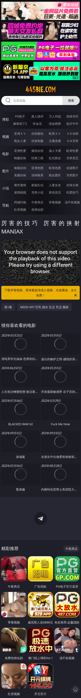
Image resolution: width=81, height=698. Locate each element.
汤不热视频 (72, 202)
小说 (5, 188)
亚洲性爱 (20, 151)
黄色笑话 (55, 192)
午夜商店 (37, 202)
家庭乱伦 (37, 185)
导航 (5, 205)
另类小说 (37, 192)
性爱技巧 (72, 192)
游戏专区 (72, 116)
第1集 (8, 307)
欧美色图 (55, 168)
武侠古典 (72, 185)
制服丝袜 (20, 158)
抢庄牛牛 (72, 124)
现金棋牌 (55, 124)
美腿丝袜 (20, 175)
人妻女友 (55, 185)
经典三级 (37, 158)
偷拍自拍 (37, 151)
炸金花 (37, 124)
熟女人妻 (20, 141)
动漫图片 (72, 168)
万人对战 (55, 116)
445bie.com (40, 89)
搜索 (71, 100)
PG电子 (20, 116)
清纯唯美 (37, 175)
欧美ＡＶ (55, 133)
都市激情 (20, 185)
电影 (5, 153)
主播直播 (55, 141)
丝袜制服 (37, 141)
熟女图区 (55, 175)
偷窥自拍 (20, 168)
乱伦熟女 (55, 158)
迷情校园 (20, 192)
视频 (5, 136)
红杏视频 (20, 209)
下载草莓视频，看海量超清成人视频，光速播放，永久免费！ (41, 293)
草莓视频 (55, 202)
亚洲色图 (37, 168)
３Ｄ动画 (72, 133)
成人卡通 (55, 151)
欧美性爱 (72, 151)
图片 (5, 171)
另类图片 (72, 175)
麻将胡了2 (20, 124)
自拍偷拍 (37, 133)
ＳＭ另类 (72, 141)
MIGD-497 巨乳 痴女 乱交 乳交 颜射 (44, 307)
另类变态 (72, 158)
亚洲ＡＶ (20, 133)
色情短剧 (37, 209)
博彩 (5, 119)
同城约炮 (20, 202)
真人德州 (37, 116)
